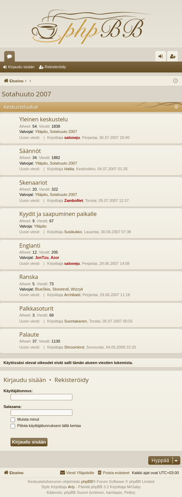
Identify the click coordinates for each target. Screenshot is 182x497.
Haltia (69, 169)
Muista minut (25, 419)
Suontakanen (75, 321)
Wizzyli (77, 289)
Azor (55, 257)
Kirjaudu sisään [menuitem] (162, 58)
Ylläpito (41, 131)
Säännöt (30, 151)
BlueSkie (42, 289)
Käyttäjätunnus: (18, 391)
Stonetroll (60, 289)
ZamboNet (73, 200)
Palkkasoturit (36, 308)
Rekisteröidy (55, 67)
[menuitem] (113, 473)
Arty (71, 487)
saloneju (72, 137)
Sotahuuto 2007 (26, 93)
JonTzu (41, 257)
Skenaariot (33, 182)
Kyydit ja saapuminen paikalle (58, 214)
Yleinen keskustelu (43, 119)
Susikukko (73, 232)
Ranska (28, 277)
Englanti (29, 245)
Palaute (29, 334)
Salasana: (12, 406)
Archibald (72, 295)
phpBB (87, 481)
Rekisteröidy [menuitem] (174, 58)
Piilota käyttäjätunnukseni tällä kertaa (46, 425)
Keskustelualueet (11, 58)
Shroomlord (74, 347)
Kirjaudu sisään (21, 67)
